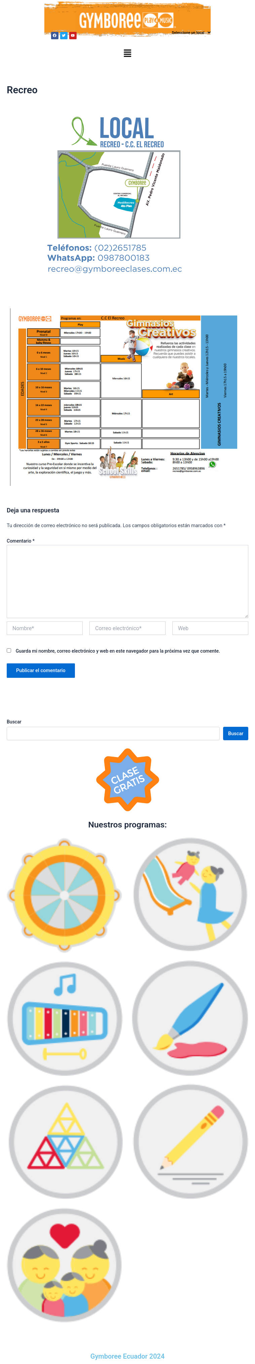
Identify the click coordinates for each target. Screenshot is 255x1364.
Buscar (14, 721)
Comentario (21, 541)
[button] (191, 33)
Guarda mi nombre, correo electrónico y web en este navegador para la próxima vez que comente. (118, 651)
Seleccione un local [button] (191, 32)
